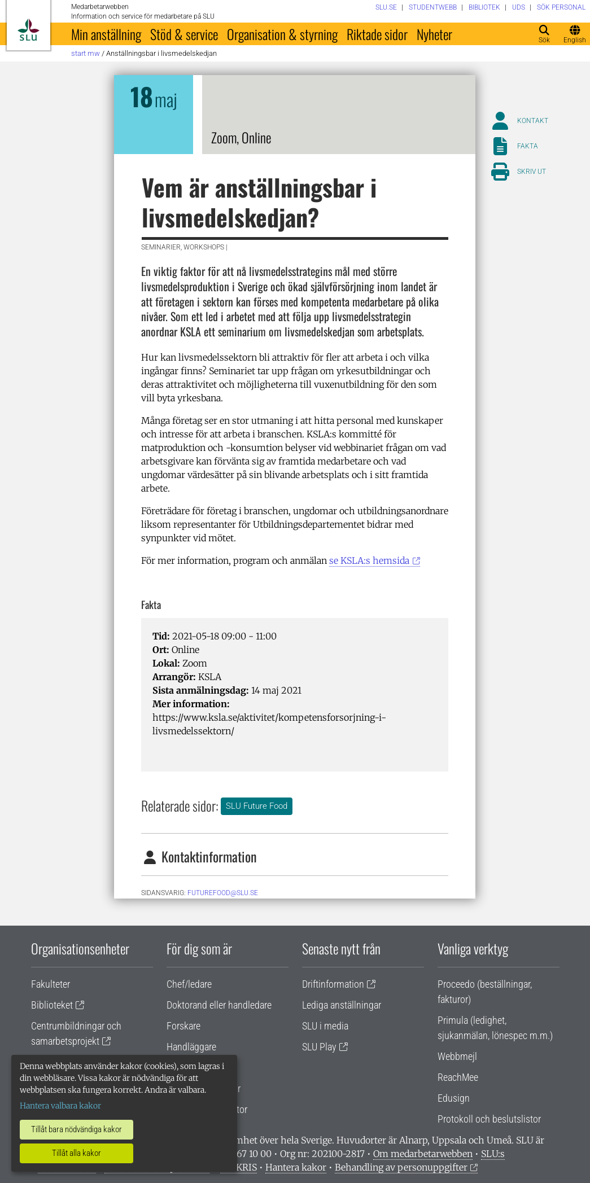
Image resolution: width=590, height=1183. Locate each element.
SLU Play (319, 1047)
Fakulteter (50, 984)
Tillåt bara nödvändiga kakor (76, 1129)
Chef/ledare (189, 984)
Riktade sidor (377, 34)
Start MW (85, 53)
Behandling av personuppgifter (401, 1167)
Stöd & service (184, 34)
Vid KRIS (238, 1167)
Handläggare (191, 1047)
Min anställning (106, 34)
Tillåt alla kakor (76, 1153)
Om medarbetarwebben (423, 1153)
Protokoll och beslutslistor (489, 1119)
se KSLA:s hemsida (369, 560)
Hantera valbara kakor (60, 1106)
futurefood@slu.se (222, 893)
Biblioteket (52, 1005)
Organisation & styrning (282, 34)
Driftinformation (333, 984)
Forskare (183, 1026)
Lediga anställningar (341, 1005)
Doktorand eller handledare (219, 1005)
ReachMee (458, 1077)
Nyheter (434, 34)
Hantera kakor (295, 1167)
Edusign (454, 1098)
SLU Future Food (256, 806)
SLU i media (325, 1026)
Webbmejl (457, 1056)
